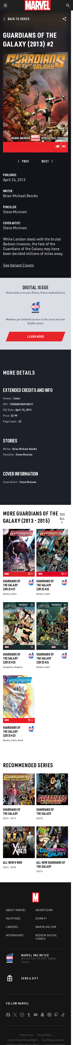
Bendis (6, 593)
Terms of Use (26, 1034)
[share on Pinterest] (49, 1016)
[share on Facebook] (8, 1016)
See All (62, 518)
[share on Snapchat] (42, 1016)
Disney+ (41, 918)
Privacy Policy (44, 1034)
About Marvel (16, 910)
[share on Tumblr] (29, 1016)
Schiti (14, 593)
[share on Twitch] (56, 1016)
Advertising (44, 910)
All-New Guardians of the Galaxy (50, 864)
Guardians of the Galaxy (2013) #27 (11, 585)
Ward (20, 740)
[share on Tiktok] (63, 1016)
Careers (12, 926)
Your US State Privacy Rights (22, 1039)
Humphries (8, 667)
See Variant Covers (18, 265)
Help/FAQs (13, 918)
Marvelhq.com (46, 926)
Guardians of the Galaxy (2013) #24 (45, 658)
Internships (15, 935)
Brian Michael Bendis (20, 195)
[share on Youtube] (36, 1016)
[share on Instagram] (22, 1016)
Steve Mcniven (15, 211)
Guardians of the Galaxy (11, 812)
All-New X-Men (12, 862)
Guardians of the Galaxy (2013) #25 (11, 658)
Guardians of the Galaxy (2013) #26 (45, 585)
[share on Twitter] (15, 1016)
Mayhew (18, 667)
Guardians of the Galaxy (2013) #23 (11, 731)
